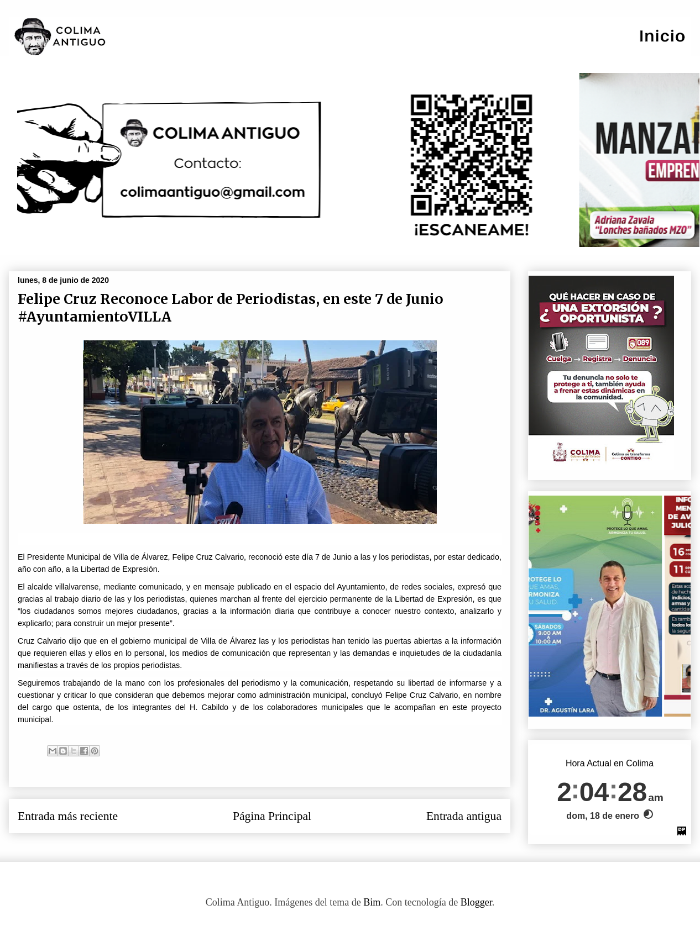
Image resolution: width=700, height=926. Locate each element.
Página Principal (272, 816)
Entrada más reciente (68, 816)
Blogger (476, 902)
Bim (371, 902)
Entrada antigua (464, 816)
